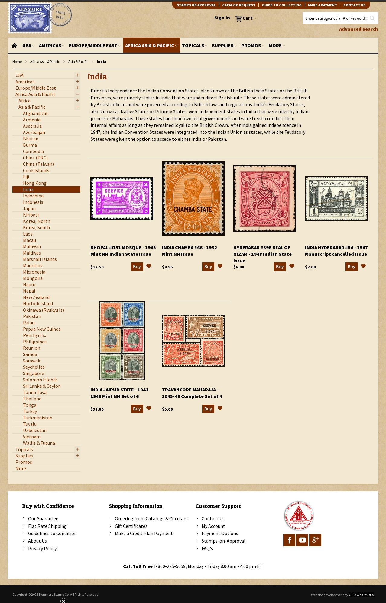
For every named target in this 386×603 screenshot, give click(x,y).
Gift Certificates (131, 526)
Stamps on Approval (196, 5)
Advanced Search (358, 29)
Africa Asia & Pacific (45, 61)
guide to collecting (282, 5)
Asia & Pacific (78, 61)
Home (17, 61)
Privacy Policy (42, 548)
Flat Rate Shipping (47, 526)
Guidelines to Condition (52, 533)
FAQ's (207, 548)
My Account (213, 526)
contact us (354, 5)
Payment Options (220, 533)
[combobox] (340, 18)
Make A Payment (322, 5)
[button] (148, 267)
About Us (37, 541)
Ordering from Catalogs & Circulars (151, 518)
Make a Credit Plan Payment (144, 533)
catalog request (238, 5)
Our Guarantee (43, 518)
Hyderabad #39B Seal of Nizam (262, 254)
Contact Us (213, 518)
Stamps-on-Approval (223, 541)
